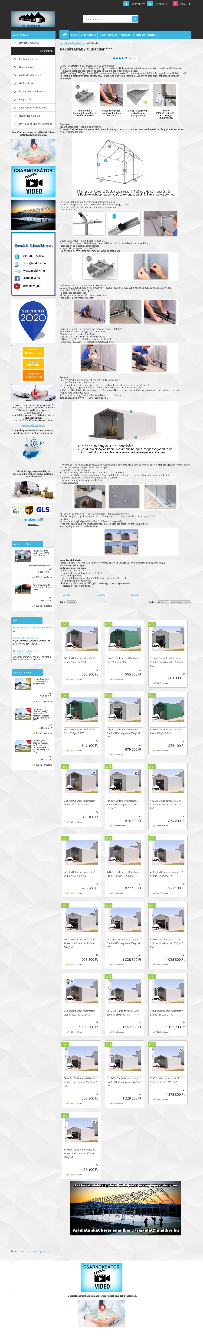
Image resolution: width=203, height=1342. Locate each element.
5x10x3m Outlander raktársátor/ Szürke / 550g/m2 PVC (123, 1012)
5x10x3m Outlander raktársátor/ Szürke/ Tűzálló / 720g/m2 (166, 1080)
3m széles (66, 594)
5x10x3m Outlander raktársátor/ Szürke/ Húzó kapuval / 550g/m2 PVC (80, 1082)
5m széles (135, 594)
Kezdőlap (64, 43)
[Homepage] (65, 35)
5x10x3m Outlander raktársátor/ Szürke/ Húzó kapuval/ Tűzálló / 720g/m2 (80, 1153)
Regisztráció (160, 4)
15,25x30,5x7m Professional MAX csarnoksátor (41, 553)
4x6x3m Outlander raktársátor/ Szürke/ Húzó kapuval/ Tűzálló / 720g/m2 (123, 804)
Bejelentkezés (138, 4)
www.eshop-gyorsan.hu (38, 1251)
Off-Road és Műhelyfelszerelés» (36, 124)
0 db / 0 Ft (184, 4)
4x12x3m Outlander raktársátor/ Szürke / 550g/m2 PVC (166, 1012)
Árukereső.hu (33, 525)
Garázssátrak (26, 83)
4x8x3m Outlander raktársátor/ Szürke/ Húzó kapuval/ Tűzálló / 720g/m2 (79, 943)
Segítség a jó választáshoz (145, 34)
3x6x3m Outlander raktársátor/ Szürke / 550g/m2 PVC (79, 660)
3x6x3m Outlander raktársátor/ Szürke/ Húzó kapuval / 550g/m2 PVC (166, 662)
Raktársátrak (79, 43)
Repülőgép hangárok (30, 116)
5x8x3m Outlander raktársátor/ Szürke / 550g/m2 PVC (79, 874)
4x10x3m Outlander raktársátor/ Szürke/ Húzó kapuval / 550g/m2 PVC (123, 943)
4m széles (101, 594)
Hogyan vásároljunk (108, 34)
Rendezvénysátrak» (29, 43)
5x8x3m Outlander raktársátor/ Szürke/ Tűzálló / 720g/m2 (79, 1012)
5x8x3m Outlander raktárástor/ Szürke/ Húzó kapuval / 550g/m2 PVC (166, 943)
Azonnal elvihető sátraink (32, 107)
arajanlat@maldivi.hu (33, 425)
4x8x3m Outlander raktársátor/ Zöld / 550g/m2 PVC (165, 731)
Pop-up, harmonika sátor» (33, 91)
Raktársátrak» (46, 51)
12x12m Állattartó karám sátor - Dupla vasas (42, 587)
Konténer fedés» (28, 59)
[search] (135, 19)
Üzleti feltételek (88, 34)
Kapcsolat (125, 34)
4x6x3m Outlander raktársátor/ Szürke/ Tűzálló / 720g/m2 (79, 802)
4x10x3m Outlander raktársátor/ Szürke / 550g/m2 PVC (166, 874)
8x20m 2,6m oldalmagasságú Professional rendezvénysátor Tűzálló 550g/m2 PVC (41, 746)
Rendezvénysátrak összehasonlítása (32, 627)
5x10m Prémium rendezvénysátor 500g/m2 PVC (41, 681)
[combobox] (163, 602)
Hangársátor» (26, 67)
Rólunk (74, 34)
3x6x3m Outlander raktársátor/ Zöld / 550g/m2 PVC (122, 660)
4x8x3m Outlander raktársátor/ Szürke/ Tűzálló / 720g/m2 (122, 874)
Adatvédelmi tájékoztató (26, 638)
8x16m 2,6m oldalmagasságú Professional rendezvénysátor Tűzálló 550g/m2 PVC (41, 714)
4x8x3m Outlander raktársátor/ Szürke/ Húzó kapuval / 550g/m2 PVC (166, 804)
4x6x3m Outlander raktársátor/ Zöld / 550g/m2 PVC (79, 731)
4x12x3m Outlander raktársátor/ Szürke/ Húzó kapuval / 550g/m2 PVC (123, 1082)
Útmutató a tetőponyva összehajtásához (25, 652)
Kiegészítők (25, 99)
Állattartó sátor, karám (31, 75)
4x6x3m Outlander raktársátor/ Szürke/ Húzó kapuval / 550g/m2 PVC (123, 733)
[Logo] (33, 19)
